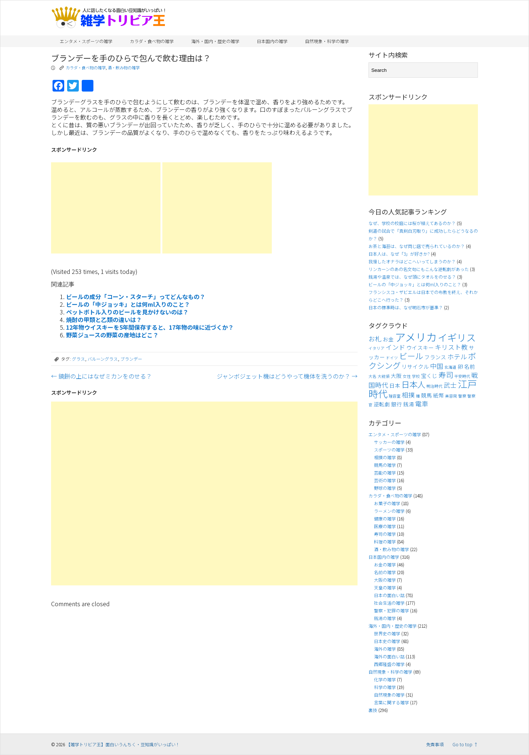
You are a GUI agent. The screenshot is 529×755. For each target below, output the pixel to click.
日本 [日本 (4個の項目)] (394, 385)
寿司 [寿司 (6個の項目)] (446, 374)
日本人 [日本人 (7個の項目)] (413, 384)
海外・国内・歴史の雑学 (215, 41)
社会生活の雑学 (389, 603)
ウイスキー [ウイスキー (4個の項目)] (420, 347)
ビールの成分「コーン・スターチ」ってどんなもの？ (135, 296)
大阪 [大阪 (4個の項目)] (396, 375)
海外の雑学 (385, 649)
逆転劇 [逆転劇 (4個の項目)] (382, 404)
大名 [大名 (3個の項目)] (372, 376)
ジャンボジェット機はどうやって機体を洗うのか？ (287, 376)
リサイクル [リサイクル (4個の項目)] (415, 366)
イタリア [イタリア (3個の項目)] (376, 348)
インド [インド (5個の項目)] (395, 347)
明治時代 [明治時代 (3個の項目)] (434, 386)
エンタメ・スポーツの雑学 (86, 41)
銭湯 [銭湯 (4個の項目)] (408, 404)
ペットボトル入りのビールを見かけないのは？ (127, 311)
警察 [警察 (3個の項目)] (462, 396)
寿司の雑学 (385, 534)
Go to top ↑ (465, 744)
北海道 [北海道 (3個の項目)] (450, 367)
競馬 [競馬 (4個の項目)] (426, 395)
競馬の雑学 (385, 465)
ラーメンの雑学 (389, 511)
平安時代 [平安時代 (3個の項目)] (462, 376)
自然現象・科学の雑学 (327, 41)
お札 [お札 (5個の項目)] (375, 338)
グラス (78, 359)
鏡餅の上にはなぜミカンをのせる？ (101, 376)
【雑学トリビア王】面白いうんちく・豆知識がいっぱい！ (123, 744)
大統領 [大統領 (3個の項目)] (384, 376)
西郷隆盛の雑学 (389, 664)
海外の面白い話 (389, 656)
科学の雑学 (385, 687)
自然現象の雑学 (389, 695)
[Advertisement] (106, 207)
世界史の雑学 (387, 633)
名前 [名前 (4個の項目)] (469, 366)
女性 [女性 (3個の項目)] (407, 376)
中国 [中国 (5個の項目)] (436, 366)
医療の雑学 (385, 526)
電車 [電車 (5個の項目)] (421, 403)
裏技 (372, 710)
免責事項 (435, 744)
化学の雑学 (385, 679)
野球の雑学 (385, 488)
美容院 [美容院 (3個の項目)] (451, 396)
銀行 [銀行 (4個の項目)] (396, 404)
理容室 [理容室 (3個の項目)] (395, 396)
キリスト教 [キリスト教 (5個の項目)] (451, 347)
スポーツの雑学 (389, 449)
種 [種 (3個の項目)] (418, 396)
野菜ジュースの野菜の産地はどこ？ (112, 334)
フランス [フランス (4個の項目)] (435, 357)
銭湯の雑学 (385, 618)
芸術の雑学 (385, 480)
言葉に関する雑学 (391, 702)
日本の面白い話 (389, 595)
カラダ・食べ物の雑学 (152, 41)
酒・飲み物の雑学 (124, 67)
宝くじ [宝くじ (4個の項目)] (429, 375)
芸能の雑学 (385, 472)
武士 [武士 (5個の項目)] (450, 385)
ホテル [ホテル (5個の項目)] (457, 356)
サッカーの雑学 (389, 442)
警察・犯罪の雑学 (391, 610)
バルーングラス (103, 359)
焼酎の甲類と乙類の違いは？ (104, 319)
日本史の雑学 (387, 641)
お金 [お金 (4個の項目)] (388, 339)
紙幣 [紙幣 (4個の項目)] (438, 395)
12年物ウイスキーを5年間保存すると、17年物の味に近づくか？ (150, 327)
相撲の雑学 (385, 457)
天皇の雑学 (385, 587)
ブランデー (131, 359)
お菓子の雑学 (387, 503)
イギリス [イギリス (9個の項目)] (457, 337)
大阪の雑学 (385, 580)
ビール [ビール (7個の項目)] (411, 355)
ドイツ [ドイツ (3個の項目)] (392, 357)
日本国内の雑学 (272, 41)
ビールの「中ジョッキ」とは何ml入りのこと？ (128, 304)
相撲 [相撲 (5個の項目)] (408, 394)
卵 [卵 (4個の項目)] (460, 366)
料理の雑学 (385, 541)
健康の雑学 (385, 518)
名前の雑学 (385, 572)
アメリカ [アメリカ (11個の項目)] (416, 336)
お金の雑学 (385, 564)
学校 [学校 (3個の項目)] (416, 376)
